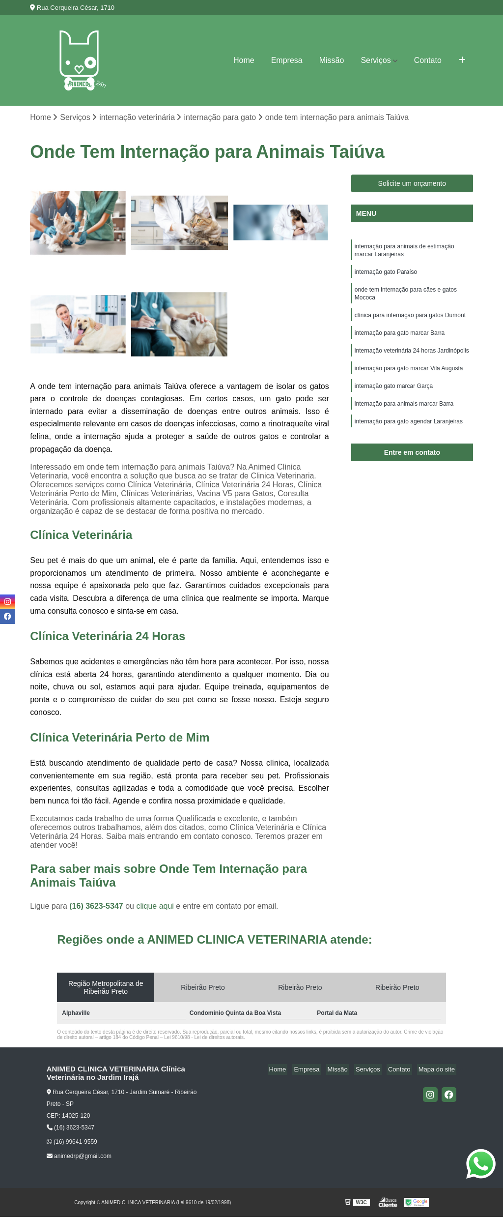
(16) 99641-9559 (72, 1142)
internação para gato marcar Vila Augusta (409, 377)
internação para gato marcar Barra (400, 340)
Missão (331, 60)
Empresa (287, 60)
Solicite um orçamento (412, 184)
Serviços (376, 60)
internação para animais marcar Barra (404, 415)
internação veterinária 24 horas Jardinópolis (412, 359)
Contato (428, 60)
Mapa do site (438, 1070)
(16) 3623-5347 (97, 907)
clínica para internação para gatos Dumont (410, 321)
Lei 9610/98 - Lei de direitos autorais (204, 1038)
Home (243, 60)
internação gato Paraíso (386, 275)
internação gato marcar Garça (394, 396)
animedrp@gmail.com (79, 1156)
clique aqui (155, 907)
